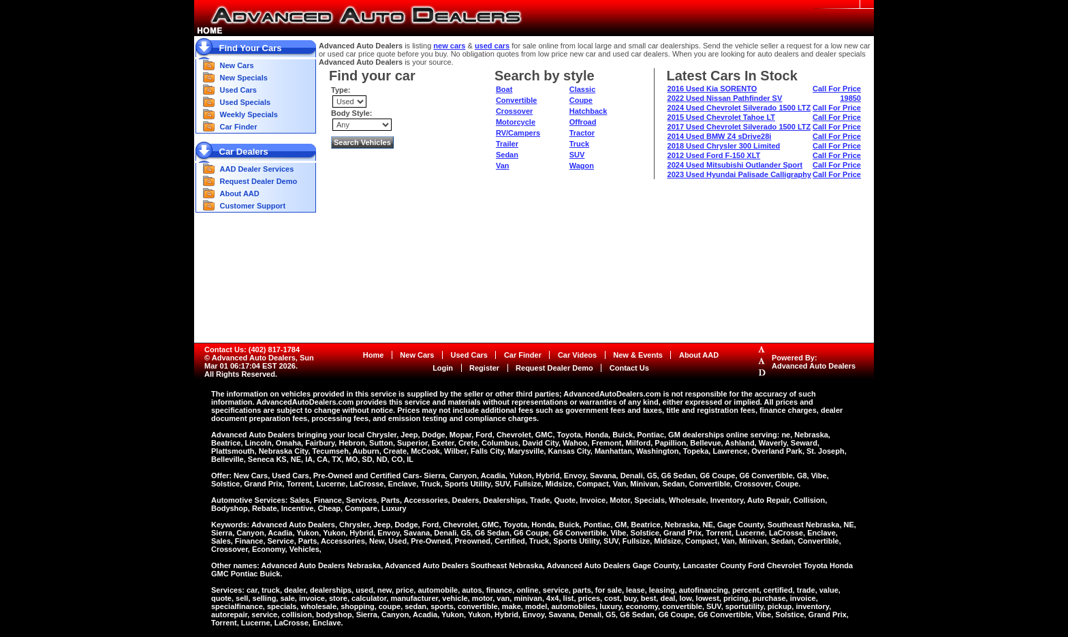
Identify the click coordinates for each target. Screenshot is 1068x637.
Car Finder (238, 127)
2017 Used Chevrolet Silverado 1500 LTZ (739, 127)
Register (484, 368)
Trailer (507, 144)
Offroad (583, 122)
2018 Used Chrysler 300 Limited (724, 146)
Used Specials (245, 102)
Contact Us (629, 368)
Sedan (507, 155)
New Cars (237, 65)
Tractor (582, 133)
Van (502, 165)
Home (373, 355)
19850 (850, 98)
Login (443, 368)
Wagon (581, 165)
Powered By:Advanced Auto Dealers (813, 362)
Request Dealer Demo (259, 181)
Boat (504, 89)
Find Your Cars (250, 48)
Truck (579, 144)
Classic (582, 89)
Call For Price (837, 88)
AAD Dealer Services (257, 169)
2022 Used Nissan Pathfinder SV (725, 98)
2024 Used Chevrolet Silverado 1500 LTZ (739, 108)
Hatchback (588, 111)
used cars (492, 46)
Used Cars (238, 90)
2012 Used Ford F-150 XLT (714, 155)
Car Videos (577, 355)
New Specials (244, 78)
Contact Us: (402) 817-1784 (252, 349)
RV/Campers (518, 133)
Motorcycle (515, 122)
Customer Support (253, 206)
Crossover (514, 111)
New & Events (638, 355)
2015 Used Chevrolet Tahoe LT (722, 117)
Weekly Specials (249, 114)
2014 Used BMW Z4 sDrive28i (720, 136)
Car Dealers (243, 151)
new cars (449, 46)
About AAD (240, 193)
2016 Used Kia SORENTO (712, 88)
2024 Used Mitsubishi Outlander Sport (735, 165)
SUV (577, 155)
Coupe (581, 100)
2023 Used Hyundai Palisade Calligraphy (740, 174)
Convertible (516, 100)
